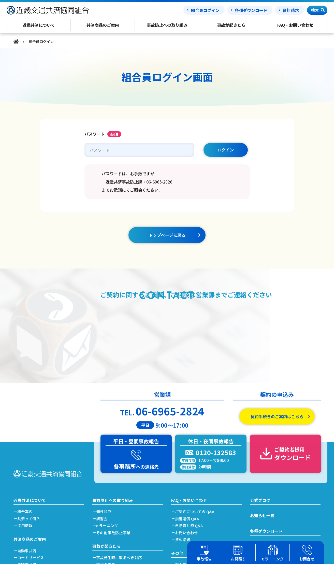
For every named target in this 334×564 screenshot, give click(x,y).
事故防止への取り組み (112, 422)
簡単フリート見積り (36, 500)
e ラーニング (108, 447)
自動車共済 (28, 473)
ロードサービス (32, 480)
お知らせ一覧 (262, 438)
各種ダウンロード (251, 10)
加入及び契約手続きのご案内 (43, 508)
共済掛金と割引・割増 (38, 514)
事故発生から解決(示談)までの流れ (127, 494)
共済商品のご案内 (29, 461)
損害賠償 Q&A (188, 440)
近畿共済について (29, 422)
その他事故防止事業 (114, 454)
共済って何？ (30, 440)
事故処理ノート (264, 485)
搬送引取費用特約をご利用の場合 (126, 500)
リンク (182, 527)
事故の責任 (107, 486)
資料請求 (291, 10)
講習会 (103, 440)
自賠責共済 (28, 486)
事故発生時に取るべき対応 (120, 480)
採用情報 (26, 447)
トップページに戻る (167, 235)
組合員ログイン (205, 10)
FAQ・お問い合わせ (189, 422)
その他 (177, 475)
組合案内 (26, 433)
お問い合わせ (187, 454)
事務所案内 (185, 520)
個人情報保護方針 (191, 486)
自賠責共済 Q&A (190, 447)
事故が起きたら (106, 468)
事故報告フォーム (266, 469)
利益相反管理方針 (191, 500)
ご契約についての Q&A (196, 433)
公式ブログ (260, 422)
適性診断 (105, 433)
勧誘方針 (184, 494)
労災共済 (26, 494)
